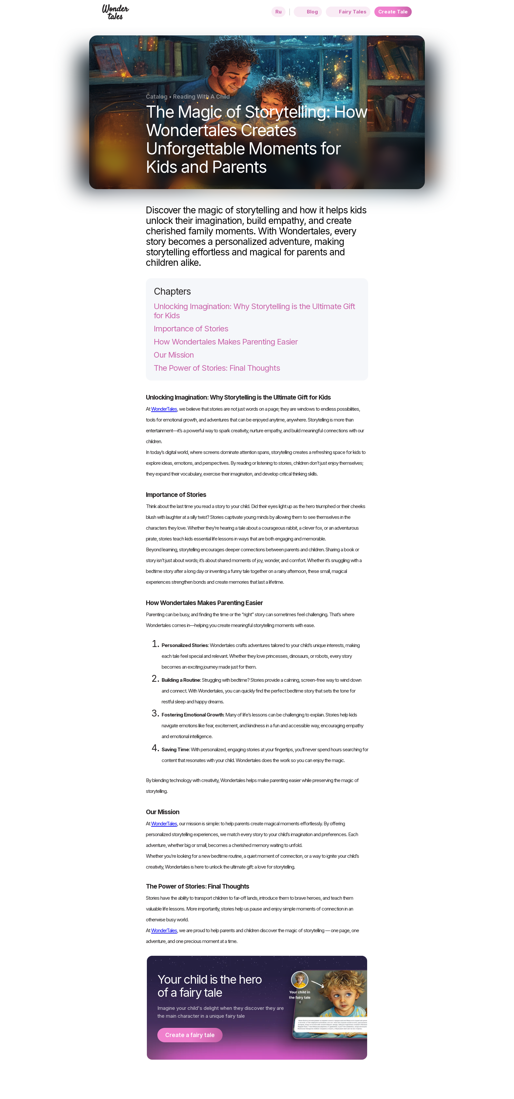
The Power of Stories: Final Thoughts (217, 368)
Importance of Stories (191, 328)
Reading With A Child (201, 96)
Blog (308, 12)
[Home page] (115, 16)
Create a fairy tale (190, 1035)
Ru (278, 12)
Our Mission (174, 355)
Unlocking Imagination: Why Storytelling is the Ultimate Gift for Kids (254, 311)
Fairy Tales (348, 12)
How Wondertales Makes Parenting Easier (226, 341)
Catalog (157, 96)
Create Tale (393, 12)
